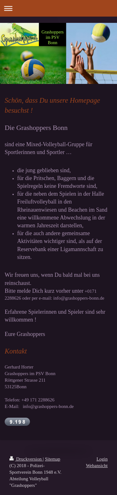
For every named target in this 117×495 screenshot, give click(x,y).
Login (102, 458)
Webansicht (97, 465)
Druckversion (26, 458)
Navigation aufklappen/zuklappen (58, 8)
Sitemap (52, 458)
